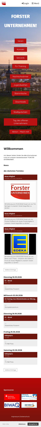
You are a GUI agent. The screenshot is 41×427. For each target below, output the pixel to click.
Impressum (15, 417)
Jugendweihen (20, 85)
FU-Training (20, 66)
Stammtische (20, 93)
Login (25, 3)
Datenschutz (25, 417)
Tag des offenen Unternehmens (20, 122)
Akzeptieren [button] (33, 424)
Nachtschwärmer (20, 76)
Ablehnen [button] (22, 424)
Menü (35, 3)
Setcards (20, 57)
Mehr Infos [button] (6, 424)
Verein (20, 41)
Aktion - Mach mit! (20, 131)
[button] (20, 285)
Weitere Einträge (10, 270)
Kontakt (20, 49)
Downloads (20, 101)
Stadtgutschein (20, 112)
